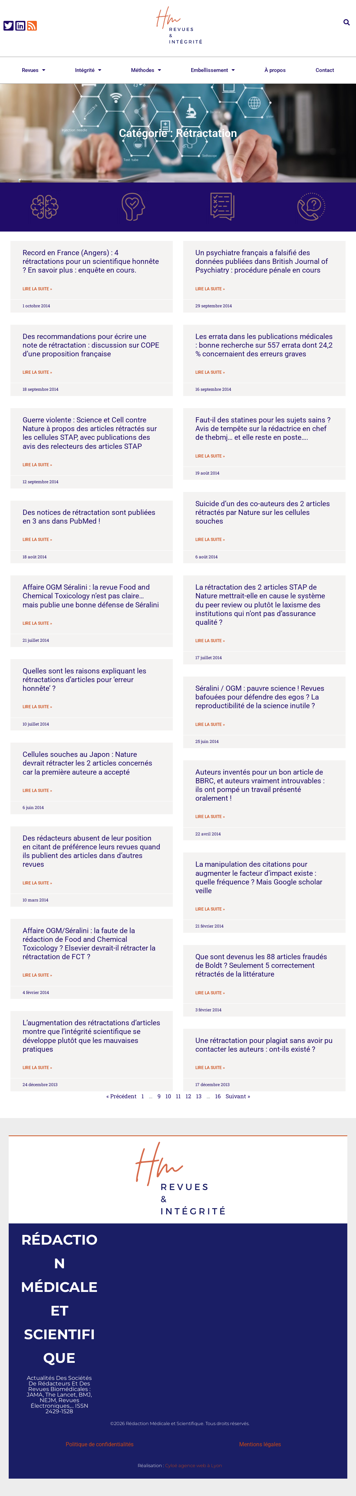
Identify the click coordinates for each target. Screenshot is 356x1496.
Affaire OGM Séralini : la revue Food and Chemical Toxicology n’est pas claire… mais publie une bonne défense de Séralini (91, 596)
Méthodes (146, 70)
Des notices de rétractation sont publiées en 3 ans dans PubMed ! (89, 516)
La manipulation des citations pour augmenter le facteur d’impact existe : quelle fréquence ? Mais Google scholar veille (258, 877)
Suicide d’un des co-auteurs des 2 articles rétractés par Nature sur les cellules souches (262, 512)
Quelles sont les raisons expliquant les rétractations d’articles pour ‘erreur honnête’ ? (84, 680)
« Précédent (121, 1096)
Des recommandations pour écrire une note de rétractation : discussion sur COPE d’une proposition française (91, 345)
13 (199, 1096)
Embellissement (213, 70)
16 (218, 1096)
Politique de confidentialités (100, 1444)
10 (168, 1096)
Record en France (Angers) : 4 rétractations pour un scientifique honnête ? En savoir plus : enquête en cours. (91, 261)
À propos (275, 70)
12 (188, 1096)
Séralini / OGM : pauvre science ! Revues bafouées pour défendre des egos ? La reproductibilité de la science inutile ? (259, 697)
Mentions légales (260, 1444)
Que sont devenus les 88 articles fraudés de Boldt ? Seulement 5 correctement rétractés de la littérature (261, 965)
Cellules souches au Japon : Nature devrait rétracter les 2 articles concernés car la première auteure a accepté (87, 763)
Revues (33, 70)
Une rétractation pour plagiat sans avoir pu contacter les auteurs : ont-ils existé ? (264, 1044)
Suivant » (238, 1096)
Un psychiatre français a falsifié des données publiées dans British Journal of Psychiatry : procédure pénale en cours (261, 261)
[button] (347, 22)
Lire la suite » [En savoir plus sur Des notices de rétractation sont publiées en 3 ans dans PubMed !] (37, 539)
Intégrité (88, 70)
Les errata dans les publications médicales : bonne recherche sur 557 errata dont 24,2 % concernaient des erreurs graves (264, 345)
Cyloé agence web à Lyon (193, 1465)
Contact (325, 70)
